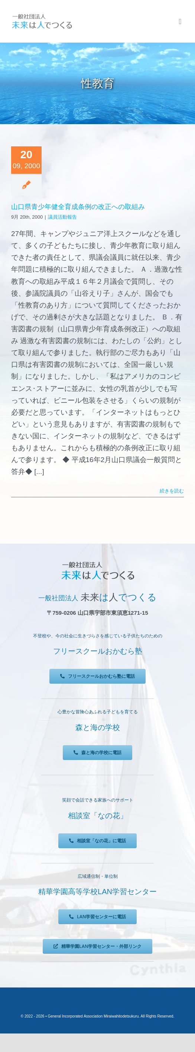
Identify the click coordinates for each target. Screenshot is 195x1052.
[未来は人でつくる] (41, 15)
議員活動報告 (62, 217)
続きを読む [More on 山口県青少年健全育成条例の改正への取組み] (172, 491)
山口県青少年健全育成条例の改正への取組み (78, 206)
